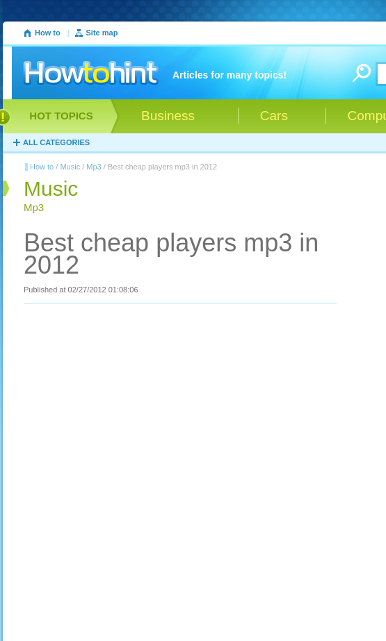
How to (48, 32)
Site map (102, 32)
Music (70, 167)
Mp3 (93, 167)
